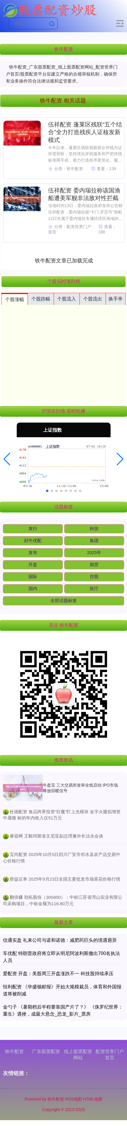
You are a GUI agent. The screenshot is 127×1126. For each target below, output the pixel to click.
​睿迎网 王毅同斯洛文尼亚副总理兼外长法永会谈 (56, 835)
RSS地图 (73, 1099)
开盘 (32, 564)
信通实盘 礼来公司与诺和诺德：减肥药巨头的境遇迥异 (60, 940)
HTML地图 (92, 1099)
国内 (32, 588)
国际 (32, 576)
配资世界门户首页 (110, 1054)
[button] (7, 459)
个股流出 (92, 298)
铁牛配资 (14, 1051)
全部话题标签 (63, 600)
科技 (94, 528)
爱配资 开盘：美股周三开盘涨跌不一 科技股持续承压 (58, 973)
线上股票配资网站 (78, 1054)
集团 (94, 540)
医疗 (94, 588)
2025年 (94, 552)
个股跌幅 (40, 298)
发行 (32, 528)
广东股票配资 (46, 1051)
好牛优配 (33, 540)
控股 (94, 576)
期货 (94, 564)
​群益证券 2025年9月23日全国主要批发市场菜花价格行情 (65, 878)
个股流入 (66, 298)
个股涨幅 (14, 299)
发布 (32, 552)
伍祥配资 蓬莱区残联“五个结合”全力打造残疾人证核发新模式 (85, 132)
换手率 (116, 298)
